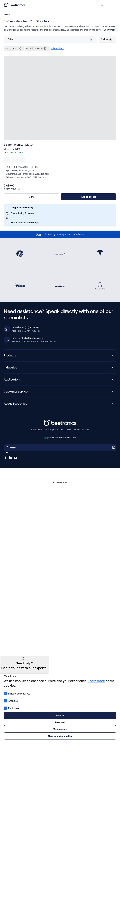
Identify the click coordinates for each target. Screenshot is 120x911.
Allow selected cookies (60, 736)
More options (60, 729)
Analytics (11, 700)
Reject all (60, 722)
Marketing (11, 707)
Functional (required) (17, 693)
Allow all (59, 715)
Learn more (96, 680)
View (31, 197)
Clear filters (57, 48)
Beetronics (49, 421)
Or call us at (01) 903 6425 (25, 327)
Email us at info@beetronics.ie (27, 338)
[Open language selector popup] (60, 447)
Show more (110, 30)
